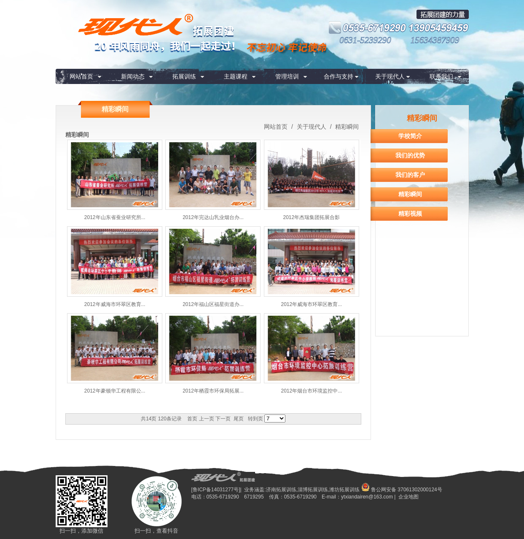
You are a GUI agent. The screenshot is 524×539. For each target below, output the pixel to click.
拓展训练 (184, 76)
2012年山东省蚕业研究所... (114, 217)
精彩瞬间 (346, 126)
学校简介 (410, 136)
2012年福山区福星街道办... (213, 304)
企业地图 (408, 497)
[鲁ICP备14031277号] (215, 490)
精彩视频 (410, 213)
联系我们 (441, 76)
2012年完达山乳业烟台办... (213, 217)
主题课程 (235, 76)
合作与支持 (338, 76)
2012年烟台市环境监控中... (311, 391)
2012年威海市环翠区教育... (114, 304)
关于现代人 (390, 76)
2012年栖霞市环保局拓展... (213, 391)
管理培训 (287, 76)
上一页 (206, 419)
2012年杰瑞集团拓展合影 (311, 217)
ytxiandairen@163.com (367, 497)
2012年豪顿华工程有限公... (114, 391)
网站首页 (81, 76)
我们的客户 (410, 174)
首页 (192, 419)
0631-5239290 (365, 40)
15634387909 (435, 40)
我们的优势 (410, 155)
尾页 (239, 419)
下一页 (223, 419)
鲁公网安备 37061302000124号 (401, 490)
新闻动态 (133, 76)
